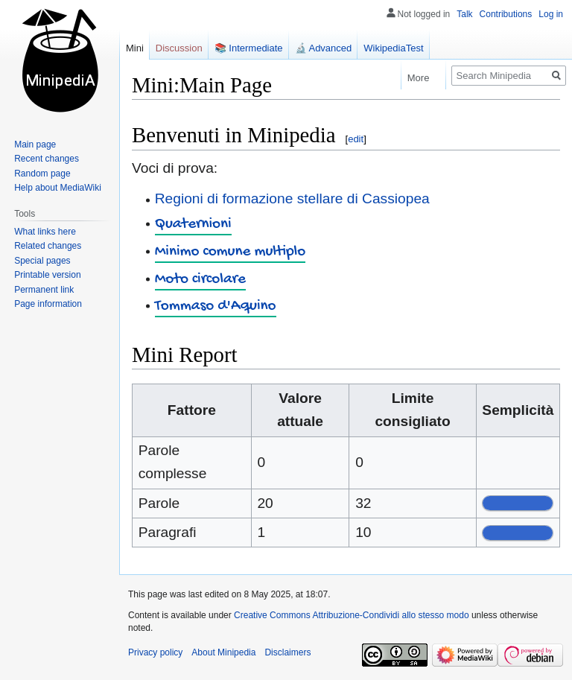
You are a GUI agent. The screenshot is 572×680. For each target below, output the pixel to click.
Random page (42, 173)
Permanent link (44, 290)
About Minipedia (223, 652)
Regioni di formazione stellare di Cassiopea (292, 198)
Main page (35, 144)
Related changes (47, 246)
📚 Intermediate (248, 48)
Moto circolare (200, 279)
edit (355, 138)
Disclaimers (287, 652)
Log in (550, 14)
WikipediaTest (393, 48)
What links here (45, 231)
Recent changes (46, 158)
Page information (48, 304)
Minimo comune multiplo (230, 252)
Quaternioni (193, 224)
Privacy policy (155, 652)
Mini (135, 48)
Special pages (42, 260)
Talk (464, 14)
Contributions (506, 14)
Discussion (179, 48)
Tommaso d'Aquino (215, 306)
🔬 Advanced (323, 48)
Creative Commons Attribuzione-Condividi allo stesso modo (351, 615)
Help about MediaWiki (57, 187)
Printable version (47, 275)
